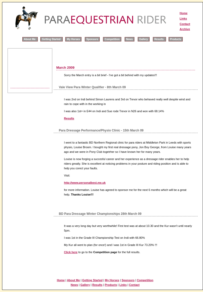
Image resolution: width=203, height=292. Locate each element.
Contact (185, 23)
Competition (112, 39)
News (129, 39)
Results (159, 39)
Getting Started (51, 39)
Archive (185, 29)
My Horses (73, 39)
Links (183, 18)
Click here (71, 252)
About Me (30, 39)
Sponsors (92, 39)
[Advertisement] (24, 65)
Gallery (143, 39)
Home (184, 13)
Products (175, 39)
